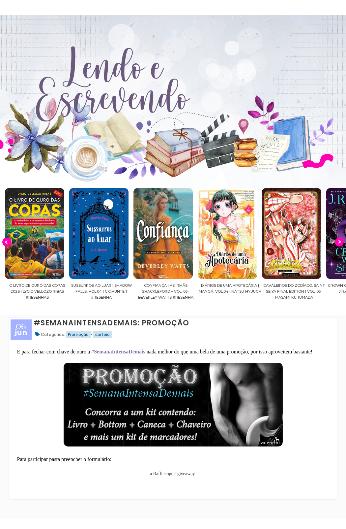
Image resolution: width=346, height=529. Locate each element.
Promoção (78, 334)
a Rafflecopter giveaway (172, 473)
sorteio (102, 334)
